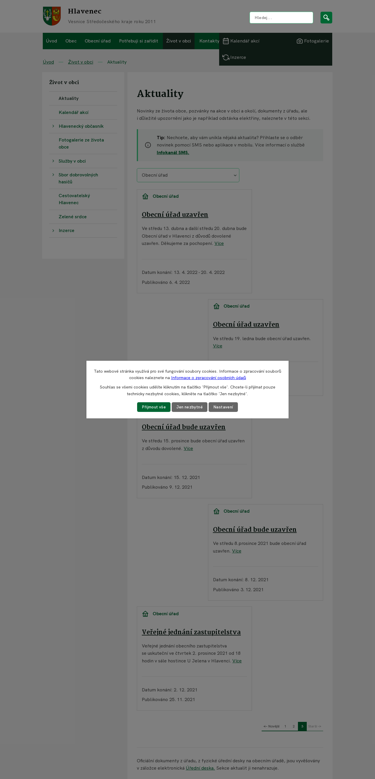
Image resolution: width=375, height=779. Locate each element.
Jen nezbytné (190, 407)
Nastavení (224, 407)
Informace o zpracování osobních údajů (208, 377)
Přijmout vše (153, 407)
